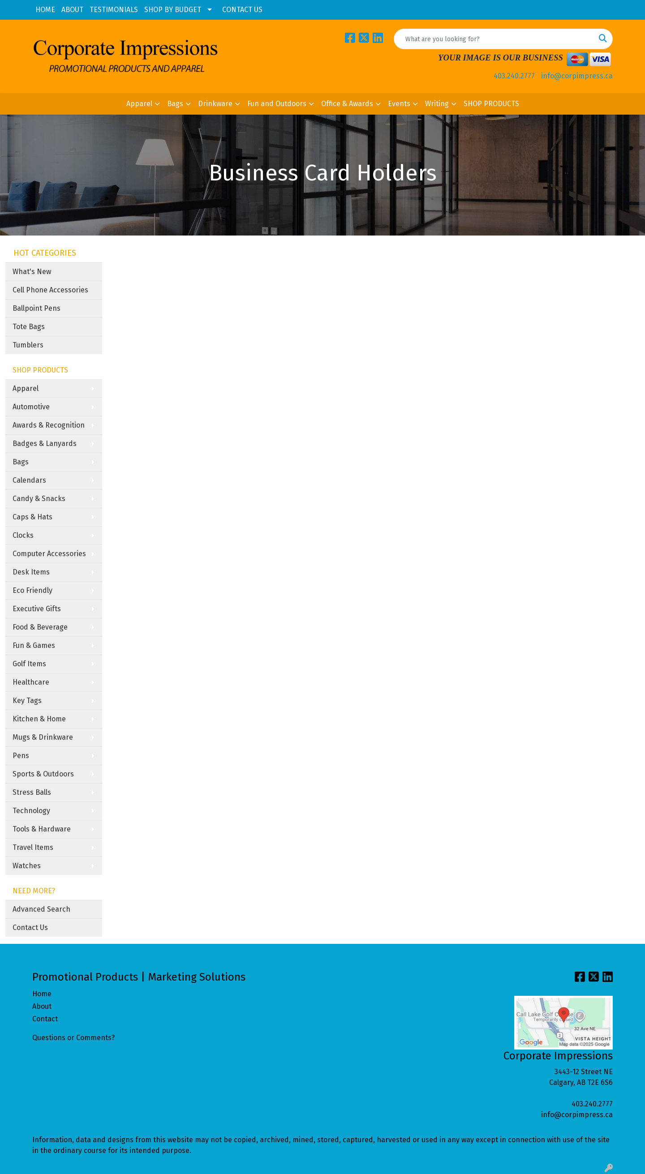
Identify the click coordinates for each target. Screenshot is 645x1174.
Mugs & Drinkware (43, 737)
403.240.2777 (514, 76)
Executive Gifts (37, 608)
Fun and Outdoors (276, 103)
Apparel (139, 103)
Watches (27, 865)
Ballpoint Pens (36, 308)
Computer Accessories (49, 553)
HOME (45, 9)
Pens (21, 755)
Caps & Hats (32, 517)
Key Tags (27, 700)
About (42, 1006)
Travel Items (33, 847)
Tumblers (28, 345)
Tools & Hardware (42, 829)
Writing (437, 103)
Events (399, 103)
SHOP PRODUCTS (491, 103)
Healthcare (31, 682)
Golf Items (29, 664)
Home (42, 994)
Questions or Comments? (73, 1037)
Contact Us (30, 927)
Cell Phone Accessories (50, 290)
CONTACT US (242, 9)
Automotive (31, 407)
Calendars (29, 480)
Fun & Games (34, 645)
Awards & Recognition (49, 425)
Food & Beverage (40, 627)
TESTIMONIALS (114, 9)
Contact (45, 1019)
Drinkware (215, 103)
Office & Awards (347, 103)
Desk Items (31, 572)
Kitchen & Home (39, 719)
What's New (32, 271)
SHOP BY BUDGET (172, 9)
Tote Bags (29, 326)
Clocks (23, 535)
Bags (175, 103)
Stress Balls (32, 792)
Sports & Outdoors (43, 774)
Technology (31, 810)
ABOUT (72, 9)
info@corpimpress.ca (577, 76)
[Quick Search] (494, 39)
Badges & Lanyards (45, 443)
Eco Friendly (32, 590)
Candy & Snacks (39, 498)
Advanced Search (41, 909)
